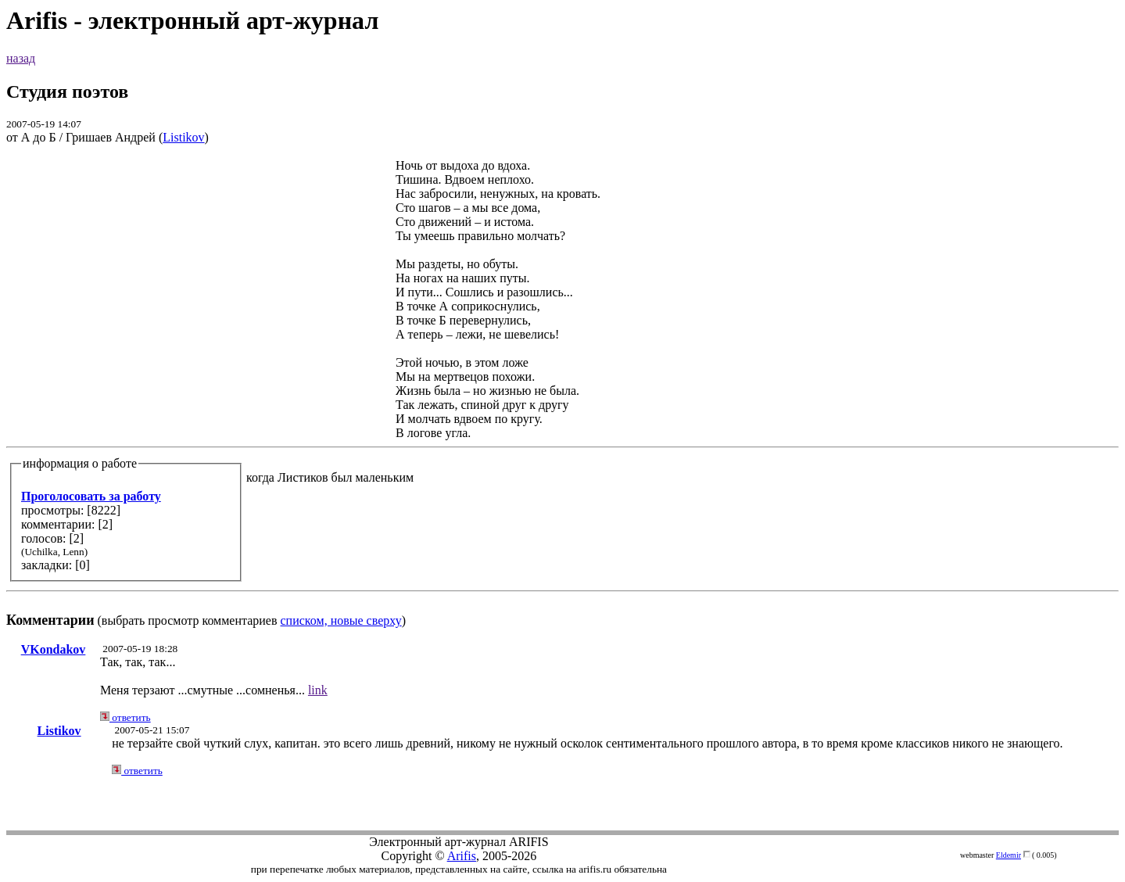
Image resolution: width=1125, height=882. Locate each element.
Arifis (461, 855)
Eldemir (1008, 855)
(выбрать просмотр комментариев (562, 393)
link (318, 690)
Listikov (183, 137)
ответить (125, 717)
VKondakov (53, 649)
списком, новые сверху (341, 620)
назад (20, 58)
